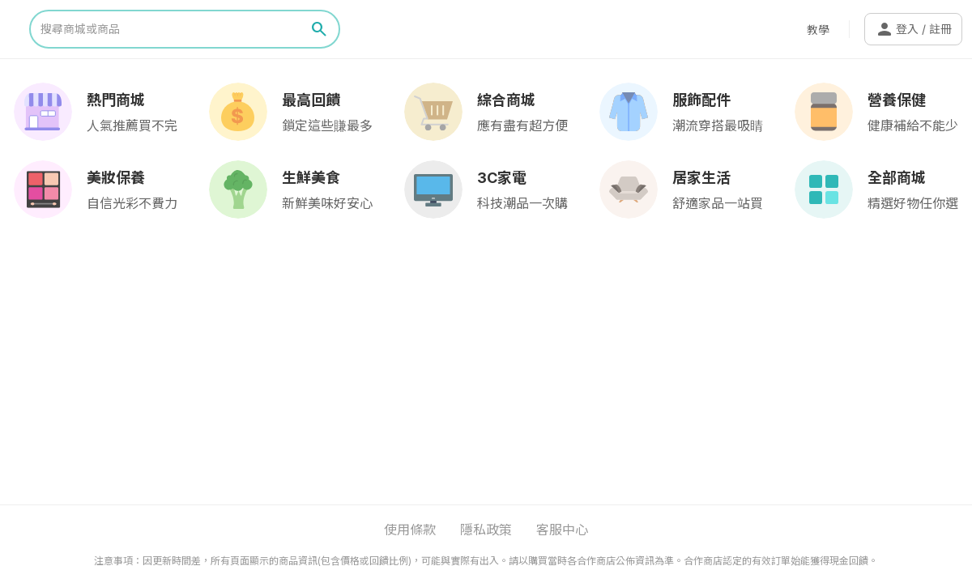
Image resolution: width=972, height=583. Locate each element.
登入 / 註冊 (913, 29)
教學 (818, 29)
